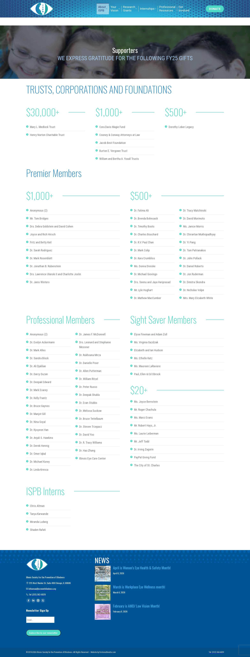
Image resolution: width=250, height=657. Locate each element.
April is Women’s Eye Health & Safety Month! (142, 568)
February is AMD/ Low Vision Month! (136, 606)
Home (171, 4)
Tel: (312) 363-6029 (190, 4)
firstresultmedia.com (107, 652)
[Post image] (103, 574)
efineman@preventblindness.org (104, 4)
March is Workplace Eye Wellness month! (139, 587)
